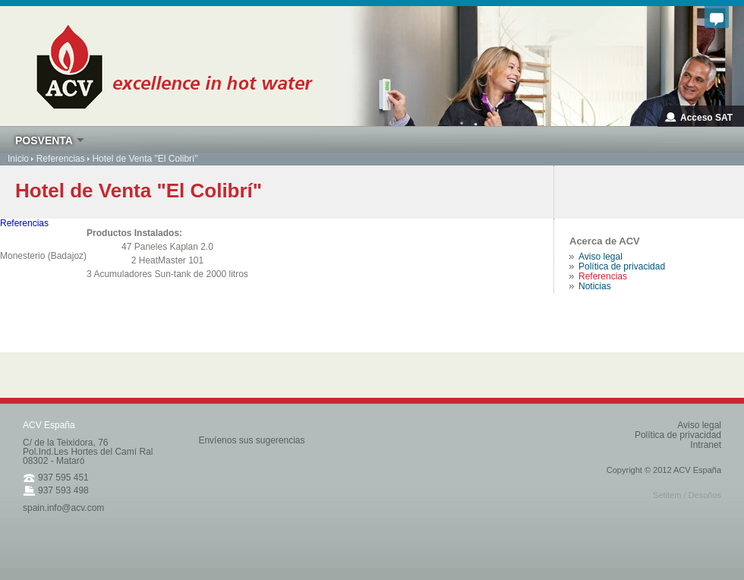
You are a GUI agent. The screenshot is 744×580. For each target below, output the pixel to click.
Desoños (705, 495)
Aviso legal (699, 425)
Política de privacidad (678, 435)
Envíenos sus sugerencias (251, 440)
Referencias (60, 158)
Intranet (705, 445)
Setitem (667, 495)
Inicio (18, 158)
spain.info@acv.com (63, 508)
